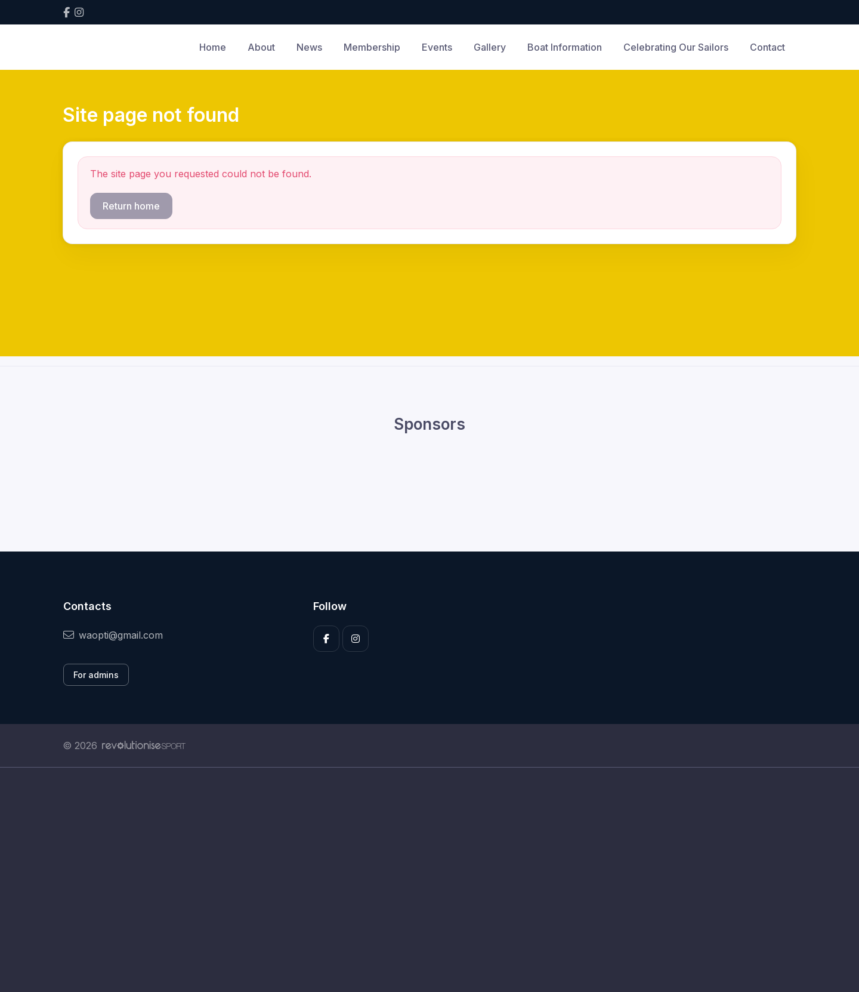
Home (212, 47)
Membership (372, 47)
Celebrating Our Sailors (675, 47)
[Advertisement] (420, 879)
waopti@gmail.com (113, 635)
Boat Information (564, 47)
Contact (767, 47)
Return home (131, 206)
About (261, 47)
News (309, 47)
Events (437, 47)
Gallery (490, 47)
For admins (96, 675)
